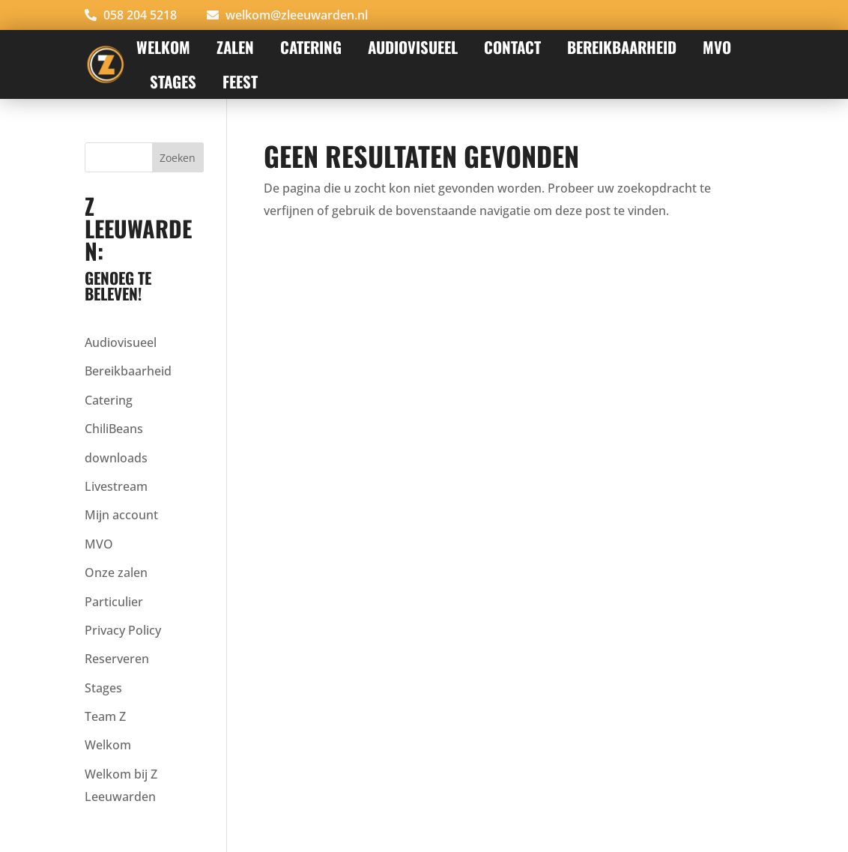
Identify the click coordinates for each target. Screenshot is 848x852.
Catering (311, 46)
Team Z (105, 716)
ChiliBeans (114, 428)
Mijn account (121, 515)
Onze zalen (116, 572)
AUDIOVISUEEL (413, 46)
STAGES (173, 81)
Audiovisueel (121, 342)
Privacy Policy (123, 630)
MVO (717, 46)
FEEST (240, 81)
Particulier (114, 601)
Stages (103, 688)
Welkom (163, 46)
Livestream (116, 486)
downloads (116, 458)
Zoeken (178, 158)
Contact (512, 46)
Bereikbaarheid (621, 46)
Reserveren (117, 658)
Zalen (235, 46)
